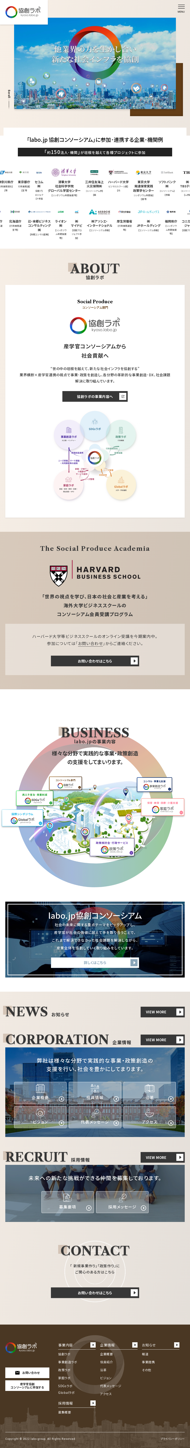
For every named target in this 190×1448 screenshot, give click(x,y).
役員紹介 (106, 1362)
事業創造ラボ (67, 1362)
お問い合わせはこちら (108, 660)
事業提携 (148, 1362)
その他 (146, 1370)
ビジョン (106, 1378)
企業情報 (119, 1345)
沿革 (103, 1370)
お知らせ (160, 1345)
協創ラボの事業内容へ (101, 396)
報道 (145, 1354)
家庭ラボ (64, 1378)
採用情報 (77, 1403)
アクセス (106, 1394)
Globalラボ (66, 1392)
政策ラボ (64, 1370)
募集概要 (64, 1412)
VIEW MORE (164, 1012)
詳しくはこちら (111, 962)
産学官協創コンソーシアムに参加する (27, 1386)
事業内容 (77, 1345)
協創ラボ (64, 1354)
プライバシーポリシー (172, 1438)
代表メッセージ (110, 1386)
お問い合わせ (90, 643)
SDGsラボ (65, 1386)
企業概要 (106, 1354)
